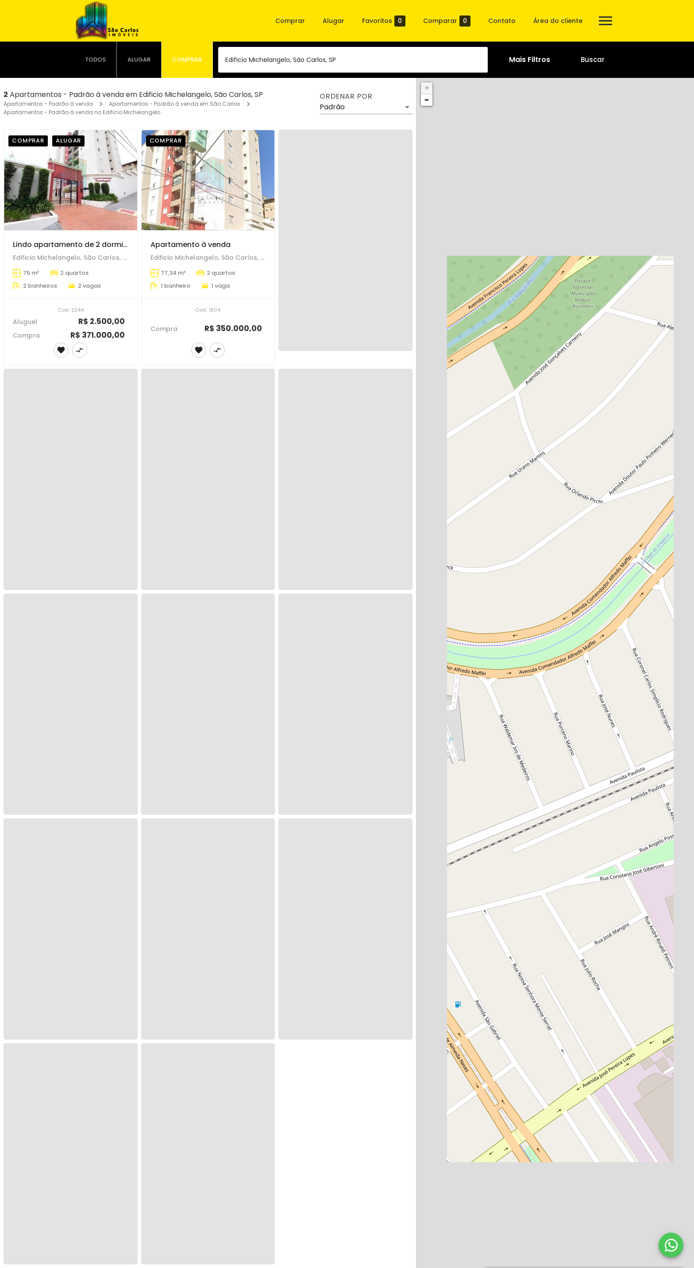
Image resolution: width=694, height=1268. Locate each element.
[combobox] (353, 60)
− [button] (426, 99)
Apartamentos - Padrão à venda (48, 104)
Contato (502, 20)
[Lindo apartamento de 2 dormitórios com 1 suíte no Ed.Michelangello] (70, 180)
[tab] (95, 60)
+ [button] (426, 87)
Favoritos (383, 21)
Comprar (290, 20)
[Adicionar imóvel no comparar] (79, 350)
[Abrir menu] (605, 21)
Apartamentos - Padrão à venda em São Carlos (174, 104)
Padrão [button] (332, 107)
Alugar (333, 20)
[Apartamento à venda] (208, 180)
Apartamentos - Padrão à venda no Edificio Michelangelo (82, 112)
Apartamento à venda (190, 244)
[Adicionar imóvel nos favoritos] (61, 350)
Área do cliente (557, 20)
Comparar (446, 21)
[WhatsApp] (671, 1245)
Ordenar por (346, 96)
